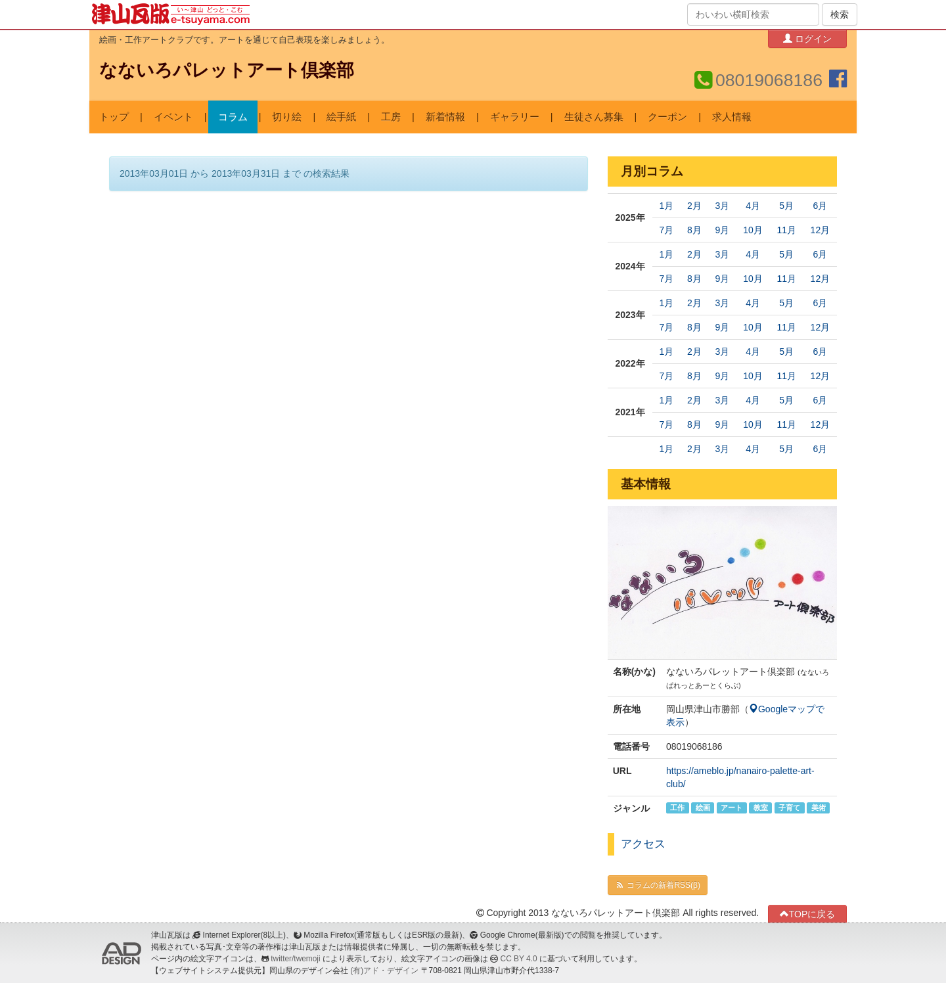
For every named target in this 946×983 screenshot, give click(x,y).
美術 (818, 808)
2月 (694, 205)
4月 (753, 205)
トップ (114, 117)
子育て (789, 808)
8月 (694, 230)
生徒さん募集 (593, 117)
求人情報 (732, 117)
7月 (667, 230)
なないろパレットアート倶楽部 (226, 70)
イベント (173, 117)
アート (731, 808)
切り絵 (287, 117)
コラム (233, 117)
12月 (820, 230)
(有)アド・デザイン (384, 970)
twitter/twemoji (295, 958)
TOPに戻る (808, 913)
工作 (677, 808)
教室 (761, 808)
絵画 (703, 808)
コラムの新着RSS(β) (657, 885)
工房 (391, 117)
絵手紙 (341, 117)
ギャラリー (514, 117)
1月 (667, 205)
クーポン (667, 117)
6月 (820, 205)
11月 (786, 230)
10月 (753, 230)
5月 (786, 205)
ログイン (807, 38)
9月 (722, 230)
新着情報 (445, 117)
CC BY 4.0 (519, 958)
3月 (722, 205)
